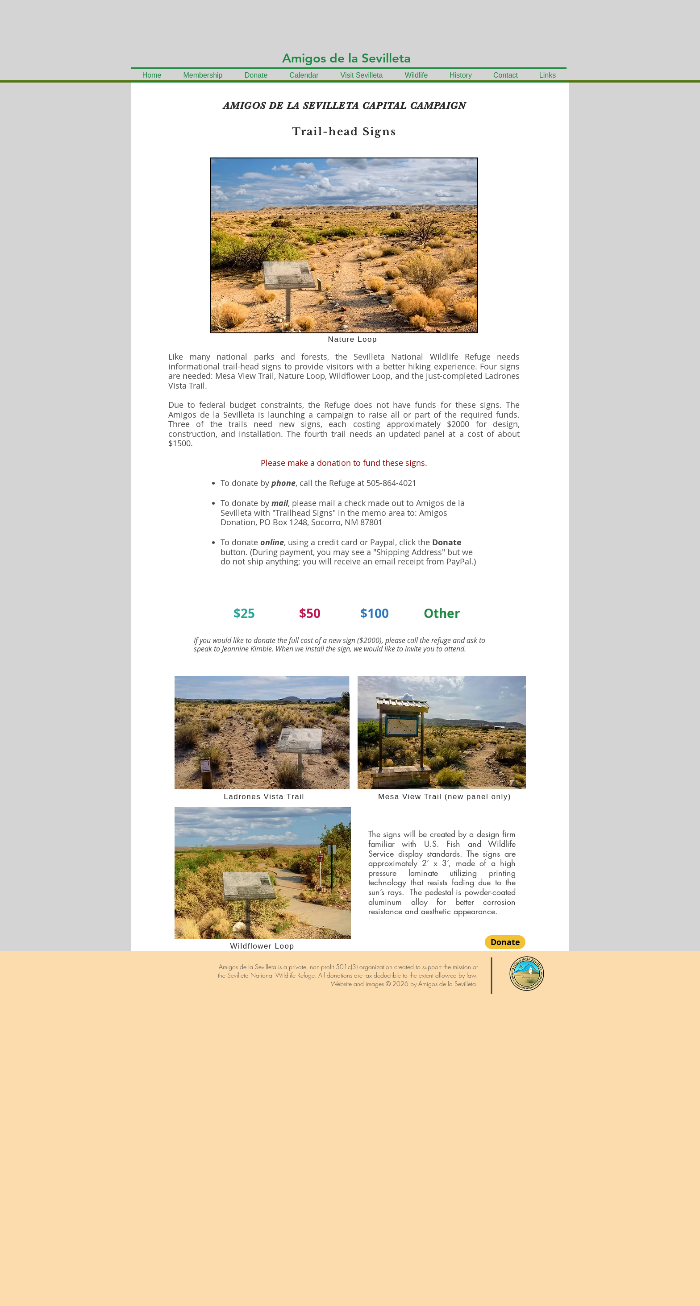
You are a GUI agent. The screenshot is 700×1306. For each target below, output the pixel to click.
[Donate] (505, 942)
